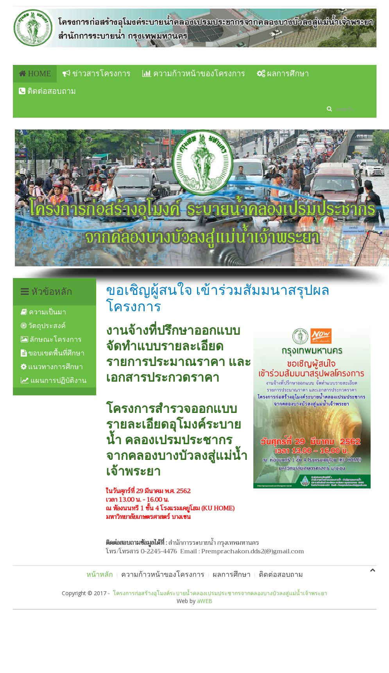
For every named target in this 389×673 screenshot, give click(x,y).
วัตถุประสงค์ (43, 326)
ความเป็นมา (43, 312)
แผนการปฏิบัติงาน (54, 380)
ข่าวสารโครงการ (97, 73)
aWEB (204, 601)
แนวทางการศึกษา (52, 367)
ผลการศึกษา (283, 73)
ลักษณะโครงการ (51, 339)
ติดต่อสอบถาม (47, 91)
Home (35, 73)
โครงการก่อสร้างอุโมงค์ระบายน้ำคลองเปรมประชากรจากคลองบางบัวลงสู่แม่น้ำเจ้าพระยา (220, 593)
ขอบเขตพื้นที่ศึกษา (53, 353)
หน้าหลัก (99, 574)
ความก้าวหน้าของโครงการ (193, 73)
